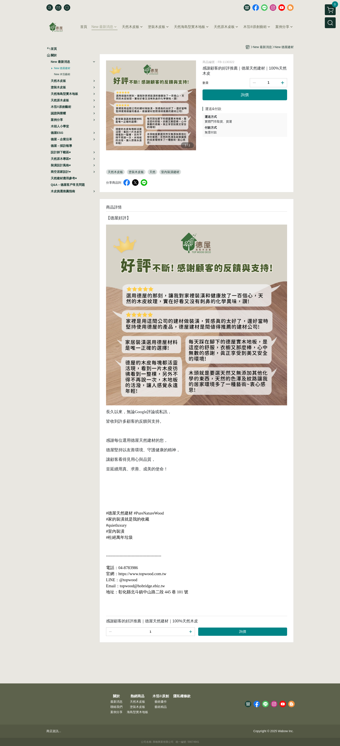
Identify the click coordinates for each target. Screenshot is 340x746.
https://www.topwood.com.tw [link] (142, 573)
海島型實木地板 (137, 712)
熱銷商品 (137, 696)
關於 (116, 696)
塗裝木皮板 (137, 706)
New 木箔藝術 (62, 74)
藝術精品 (161, 706)
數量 (206, 82)
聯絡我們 (116, 706)
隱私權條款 (182, 696)
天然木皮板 (137, 701)
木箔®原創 (160, 696)
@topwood (128, 580)
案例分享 (116, 712)
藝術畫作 (161, 701)
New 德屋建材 (62, 68)
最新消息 (116, 701)
